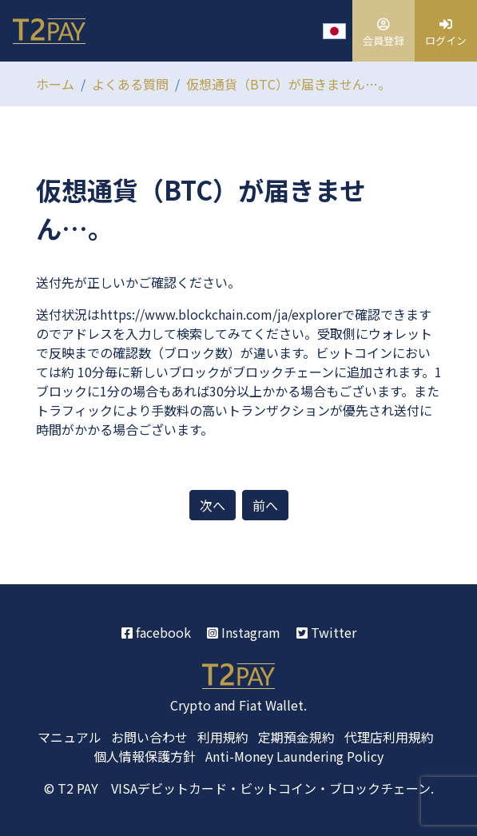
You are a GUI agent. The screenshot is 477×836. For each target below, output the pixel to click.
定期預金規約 (296, 736)
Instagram (243, 632)
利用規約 (222, 736)
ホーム (55, 84)
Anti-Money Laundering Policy (294, 756)
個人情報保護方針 (144, 756)
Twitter (326, 632)
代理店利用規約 (389, 736)
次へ (212, 505)
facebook (156, 632)
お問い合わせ (149, 736)
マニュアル (69, 736)
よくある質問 (130, 84)
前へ (265, 505)
